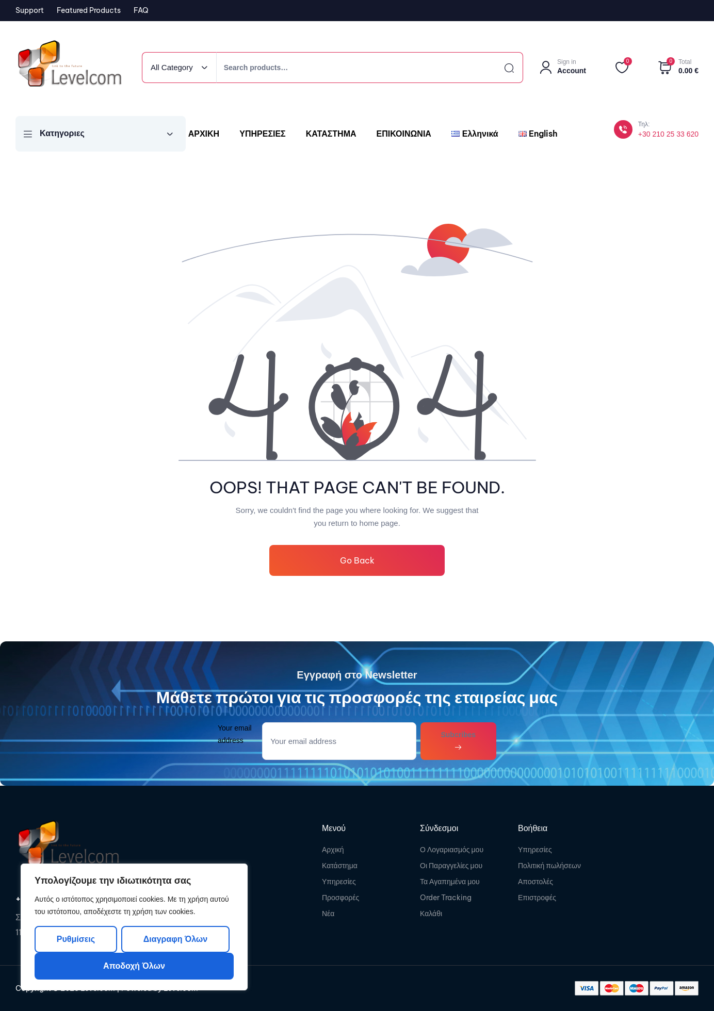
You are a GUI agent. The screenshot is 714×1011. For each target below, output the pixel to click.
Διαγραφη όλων (175, 939)
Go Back (357, 560)
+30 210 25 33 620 (668, 134)
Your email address (235, 734)
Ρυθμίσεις (76, 939)
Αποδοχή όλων (134, 966)
